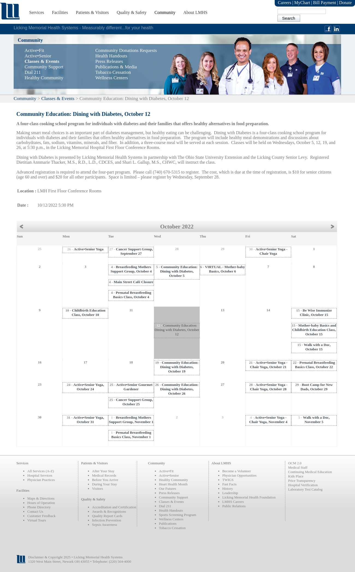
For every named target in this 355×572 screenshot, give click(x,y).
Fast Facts (229, 484)
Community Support (173, 497)
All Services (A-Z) (40, 471)
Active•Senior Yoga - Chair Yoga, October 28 (268, 387)
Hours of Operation (41, 503)
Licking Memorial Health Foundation (249, 497)
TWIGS (227, 480)
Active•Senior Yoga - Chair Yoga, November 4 (268, 419)
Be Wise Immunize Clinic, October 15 (316, 312)
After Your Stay (103, 471)
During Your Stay (104, 484)
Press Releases (169, 493)
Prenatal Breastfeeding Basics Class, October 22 (315, 364)
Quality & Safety (131, 12)
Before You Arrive (105, 480)
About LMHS (195, 12)
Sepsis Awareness (104, 525)
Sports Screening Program (177, 515)
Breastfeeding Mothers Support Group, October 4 (131, 269)
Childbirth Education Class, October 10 (88, 312)
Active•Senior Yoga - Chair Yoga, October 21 (268, 364)
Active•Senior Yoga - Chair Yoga (271, 251)
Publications (167, 523)
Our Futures (167, 488)
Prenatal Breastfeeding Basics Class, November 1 (131, 434)
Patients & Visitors (92, 12)
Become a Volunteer (236, 471)
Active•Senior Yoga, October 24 (88, 387)
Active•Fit (166, 471)
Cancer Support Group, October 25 (134, 402)
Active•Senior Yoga (88, 249)
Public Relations (234, 506)
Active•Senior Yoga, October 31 (88, 419)
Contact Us (35, 511)
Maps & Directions (41, 498)
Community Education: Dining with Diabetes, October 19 (179, 366)
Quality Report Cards (107, 516)
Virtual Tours (36, 520)
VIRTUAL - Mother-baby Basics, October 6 (225, 269)
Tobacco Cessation (172, 528)
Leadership (230, 493)
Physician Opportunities (239, 475)
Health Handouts (171, 510)
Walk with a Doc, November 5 (316, 419)
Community (165, 12)
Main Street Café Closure (133, 282)
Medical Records (104, 475)
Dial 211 (165, 506)
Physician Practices (41, 480)
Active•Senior (169, 475)
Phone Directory (39, 507)
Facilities (60, 12)
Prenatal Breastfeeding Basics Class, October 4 (132, 295)
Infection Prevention (106, 520)
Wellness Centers (171, 519)
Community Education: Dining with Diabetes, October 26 (179, 389)
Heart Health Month (173, 484)
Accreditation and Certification (114, 507)
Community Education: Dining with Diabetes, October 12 (177, 329)
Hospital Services (39, 475)
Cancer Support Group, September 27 (134, 251)
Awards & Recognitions (109, 511)
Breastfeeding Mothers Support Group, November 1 (131, 419)
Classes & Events (57, 98)
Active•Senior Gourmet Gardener (134, 387)
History (227, 488)
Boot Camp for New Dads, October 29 (316, 387)
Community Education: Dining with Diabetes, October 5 (178, 271)
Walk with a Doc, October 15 (317, 347)
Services (36, 12)
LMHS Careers (233, 502)
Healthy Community (173, 480)
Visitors (97, 488)
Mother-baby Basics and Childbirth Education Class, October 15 (314, 329)
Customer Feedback (41, 516)
